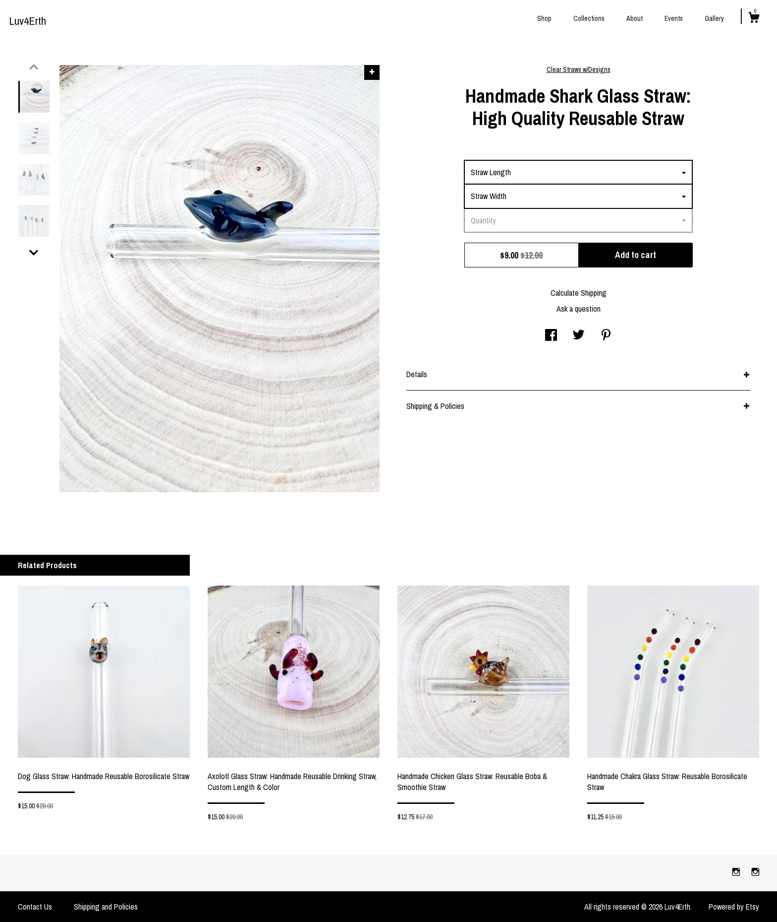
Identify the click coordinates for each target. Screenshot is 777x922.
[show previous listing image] (33, 67)
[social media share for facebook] (551, 335)
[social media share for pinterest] (606, 335)
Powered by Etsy (734, 906)
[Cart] (753, 18)
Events (674, 18)
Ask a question (578, 308)
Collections (589, 18)
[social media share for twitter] (578, 335)
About (634, 18)
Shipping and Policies (106, 906)
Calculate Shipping (579, 292)
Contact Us (35, 906)
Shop (544, 18)
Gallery (714, 18)
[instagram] (737, 872)
